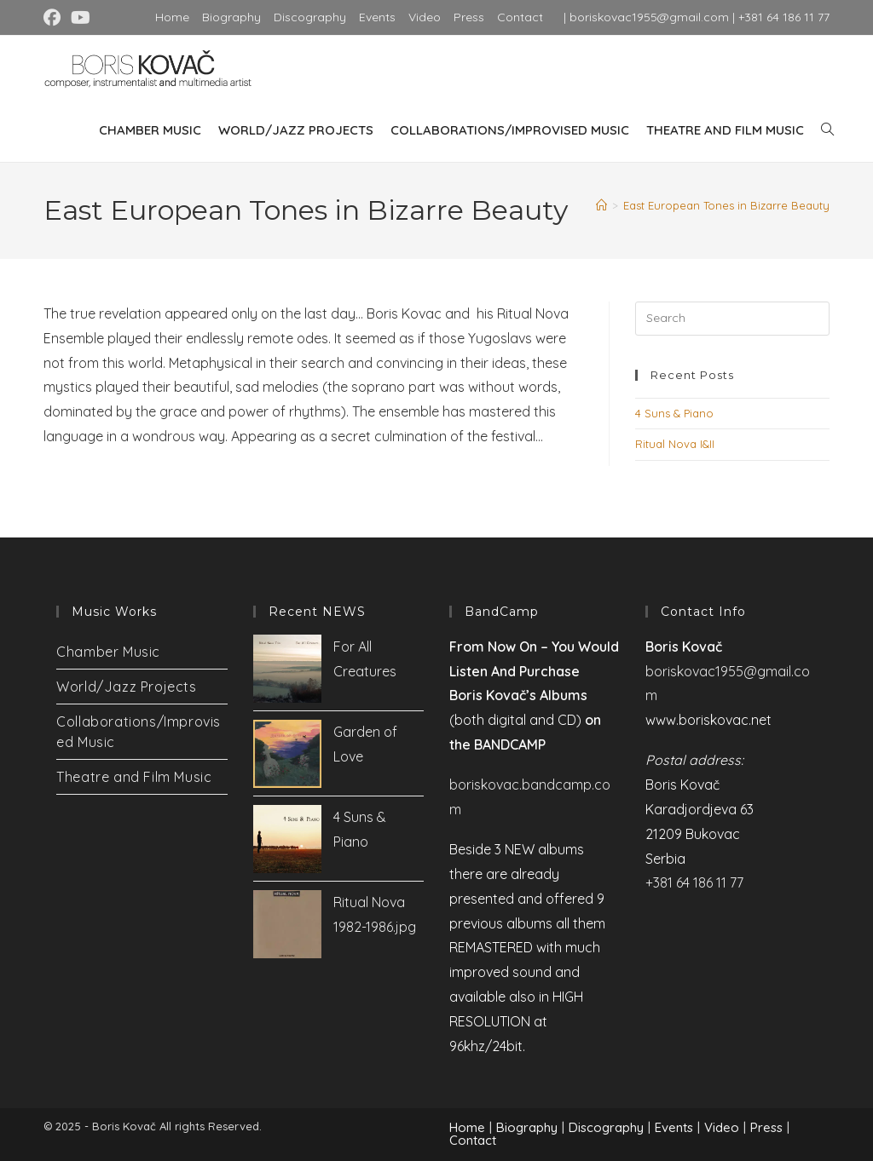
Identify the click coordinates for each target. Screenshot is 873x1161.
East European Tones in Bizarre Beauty (726, 205)
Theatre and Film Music (133, 776)
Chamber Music (108, 651)
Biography (231, 17)
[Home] (601, 205)
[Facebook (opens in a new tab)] (54, 17)
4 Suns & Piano (674, 413)
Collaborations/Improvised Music (138, 731)
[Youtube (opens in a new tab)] (80, 17)
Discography (310, 17)
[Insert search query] (732, 319)
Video (424, 17)
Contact (520, 17)
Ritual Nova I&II (674, 444)
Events (377, 17)
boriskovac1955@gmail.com (649, 17)
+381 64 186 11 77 (784, 17)
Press (469, 17)
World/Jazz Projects (126, 686)
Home (172, 17)
